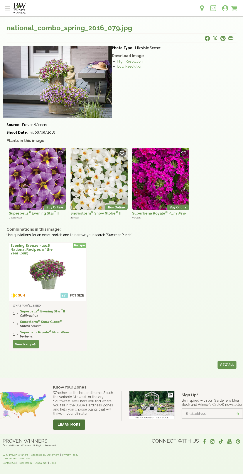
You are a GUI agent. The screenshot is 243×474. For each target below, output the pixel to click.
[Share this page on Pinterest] (223, 38)
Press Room (25, 462)
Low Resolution (129, 66)
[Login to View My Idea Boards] (213, 6)
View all (227, 365)
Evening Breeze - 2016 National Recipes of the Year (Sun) (31, 249)
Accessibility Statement (45, 454)
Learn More (69, 425)
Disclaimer (41, 462)
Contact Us (9, 462)
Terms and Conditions (17, 458)
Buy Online (54, 207)
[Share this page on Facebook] (207, 38)
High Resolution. (130, 61)
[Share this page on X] (215, 38)
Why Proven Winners (15, 454)
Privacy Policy (70, 454)
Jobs (53, 462)
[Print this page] (231, 38)
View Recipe (24, 344)
